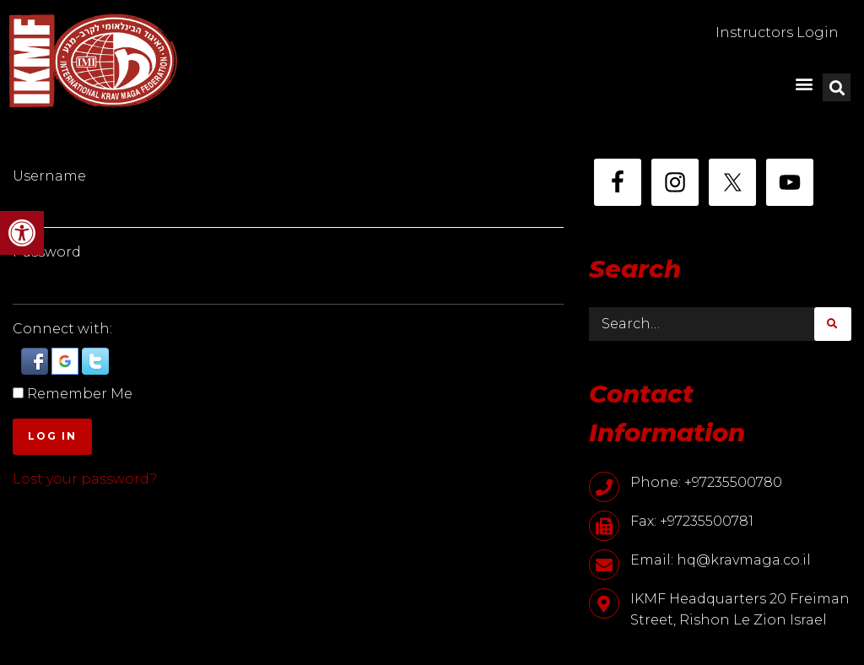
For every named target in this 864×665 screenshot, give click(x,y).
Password (47, 252)
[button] (22, 233)
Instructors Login (777, 32)
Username (49, 176)
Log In (52, 436)
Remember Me (79, 394)
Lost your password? (85, 479)
